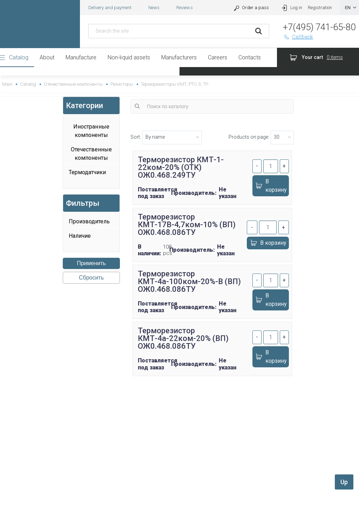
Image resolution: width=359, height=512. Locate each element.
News (154, 7)
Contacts (249, 57)
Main (7, 84)
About (47, 57)
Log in (291, 7)
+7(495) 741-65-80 (319, 27)
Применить (91, 263)
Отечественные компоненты (73, 84)
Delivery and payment (109, 7)
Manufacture (81, 57)
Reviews (184, 7)
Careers (217, 57)
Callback (298, 36)
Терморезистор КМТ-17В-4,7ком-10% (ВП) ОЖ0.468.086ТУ (187, 224)
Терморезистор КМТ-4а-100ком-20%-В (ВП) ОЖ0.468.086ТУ (189, 281)
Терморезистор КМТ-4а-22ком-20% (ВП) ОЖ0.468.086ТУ (183, 338)
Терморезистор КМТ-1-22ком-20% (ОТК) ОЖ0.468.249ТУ (181, 167)
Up (344, 482)
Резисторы (121, 84)
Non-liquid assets (129, 57)
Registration (320, 7)
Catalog (18, 57)
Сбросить (91, 278)
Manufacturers (179, 57)
